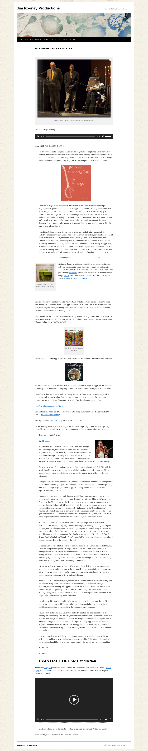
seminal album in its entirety (77, 278)
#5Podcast (73, 273)
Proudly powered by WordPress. (116, 745)
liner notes (93, 270)
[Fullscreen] (110, 719)
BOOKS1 (38, 39)
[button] (74, 700)
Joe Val (66, 276)
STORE (72, 39)
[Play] (38, 136)
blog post (48, 668)
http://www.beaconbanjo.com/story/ (49, 406)
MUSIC (46, 39)
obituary (50, 415)
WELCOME (23, 39)
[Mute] (103, 136)
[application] (74, 136)
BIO (31, 39)
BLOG (54, 39)
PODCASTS (63, 39)
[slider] (70, 136)
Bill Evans (45, 441)
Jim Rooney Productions (38, 8)
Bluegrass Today (55, 421)
